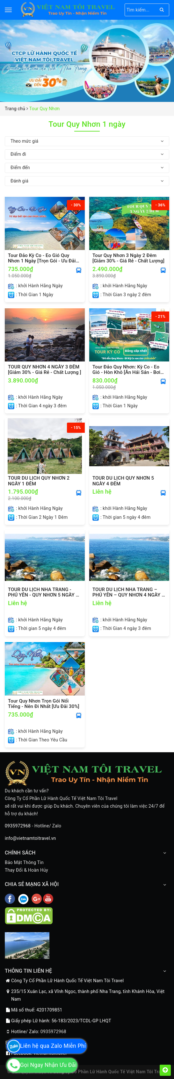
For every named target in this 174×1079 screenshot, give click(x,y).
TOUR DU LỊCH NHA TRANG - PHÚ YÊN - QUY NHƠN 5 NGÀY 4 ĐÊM (43, 592)
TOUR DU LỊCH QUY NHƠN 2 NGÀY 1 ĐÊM (38, 480)
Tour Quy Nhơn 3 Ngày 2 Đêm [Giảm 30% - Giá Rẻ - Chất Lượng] (128, 258)
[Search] (162, 10)
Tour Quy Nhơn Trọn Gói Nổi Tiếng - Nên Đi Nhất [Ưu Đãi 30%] (43, 703)
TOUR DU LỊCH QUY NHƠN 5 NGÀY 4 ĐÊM (123, 480)
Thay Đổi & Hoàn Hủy (26, 870)
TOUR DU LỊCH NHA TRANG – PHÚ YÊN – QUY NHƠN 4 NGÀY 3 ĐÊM (128, 592)
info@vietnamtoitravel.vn (30, 838)
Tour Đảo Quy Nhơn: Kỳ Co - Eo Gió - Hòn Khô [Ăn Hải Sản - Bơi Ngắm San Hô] (126, 369)
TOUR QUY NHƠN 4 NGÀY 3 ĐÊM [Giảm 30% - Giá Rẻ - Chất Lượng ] (44, 369)
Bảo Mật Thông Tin (24, 862)
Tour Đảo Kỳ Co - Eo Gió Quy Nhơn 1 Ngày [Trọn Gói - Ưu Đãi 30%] (42, 258)
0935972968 (18, 825)
